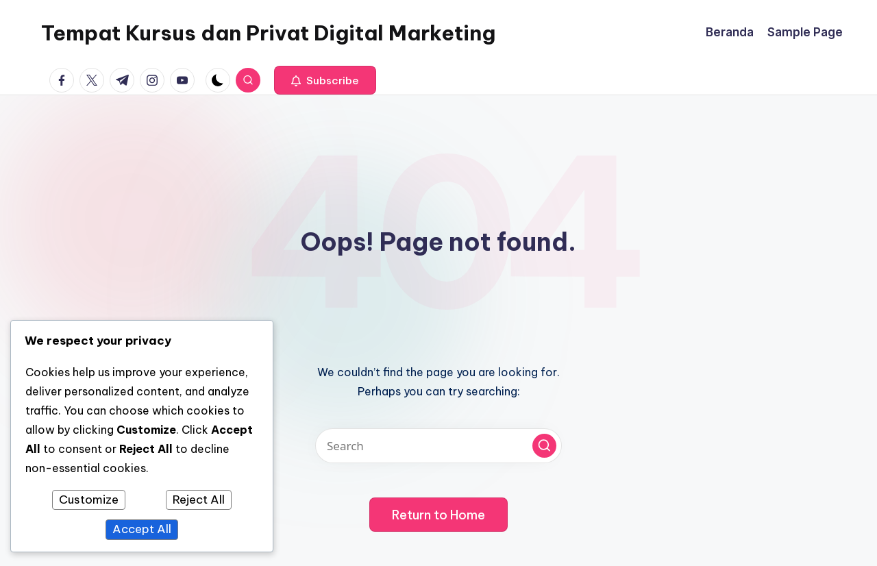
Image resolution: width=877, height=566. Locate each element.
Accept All (141, 529)
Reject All (199, 499)
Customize (89, 499)
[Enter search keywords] (438, 445)
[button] (325, 80)
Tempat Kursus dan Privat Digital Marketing (268, 33)
